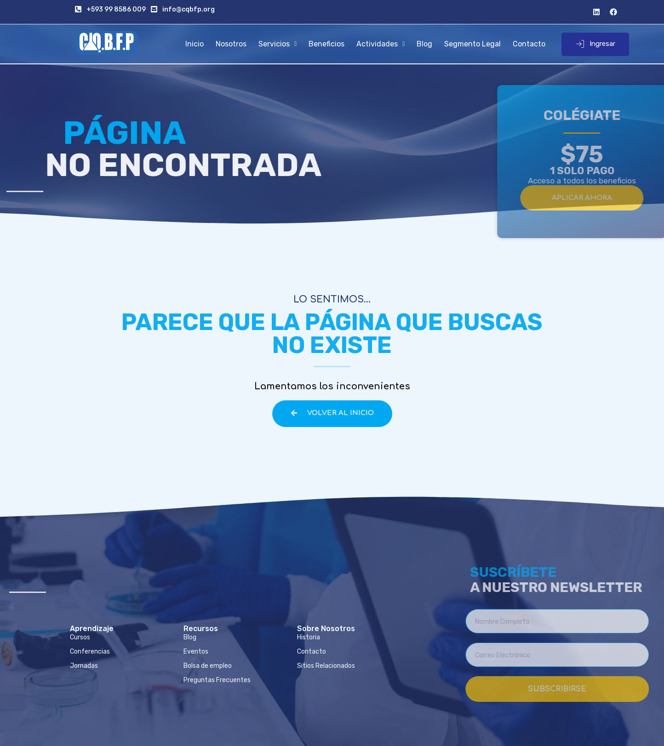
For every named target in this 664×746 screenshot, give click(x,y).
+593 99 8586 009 (116, 9)
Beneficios (326, 44)
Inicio (194, 44)
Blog (424, 44)
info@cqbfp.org (188, 9)
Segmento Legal (472, 44)
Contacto (529, 44)
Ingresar (595, 44)
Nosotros (231, 44)
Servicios (277, 44)
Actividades (380, 44)
